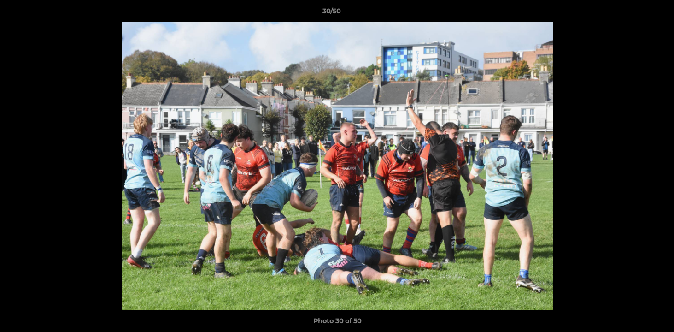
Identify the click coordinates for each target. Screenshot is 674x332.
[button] (635, 13)
